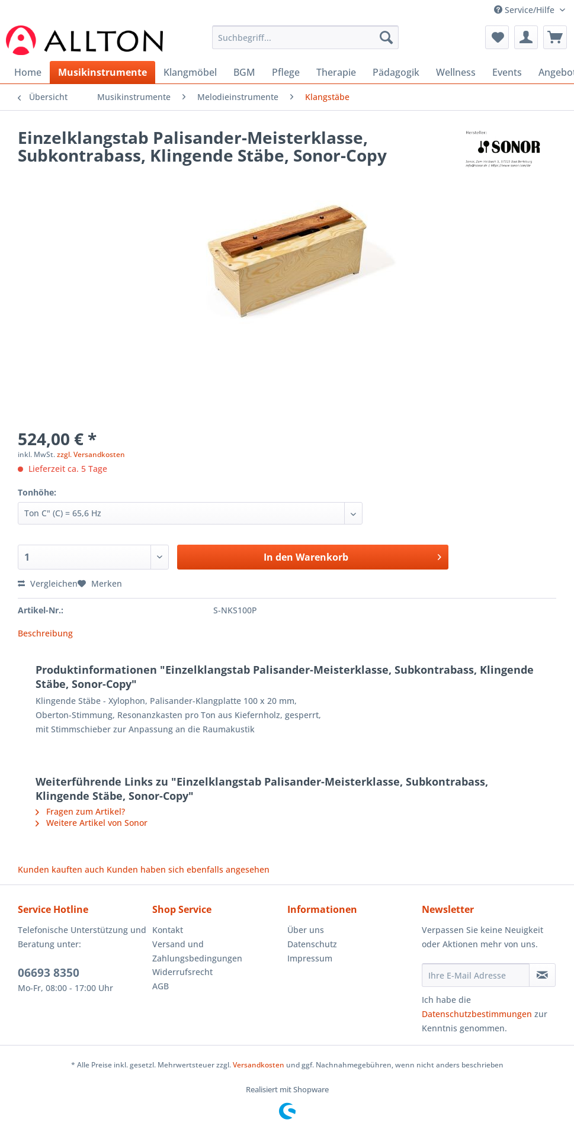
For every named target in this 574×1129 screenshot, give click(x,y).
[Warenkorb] (555, 37)
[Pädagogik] (396, 72)
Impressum (309, 958)
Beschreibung (45, 633)
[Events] (507, 72)
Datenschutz (312, 944)
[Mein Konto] (526, 37)
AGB (160, 986)
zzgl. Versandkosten (91, 454)
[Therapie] (336, 72)
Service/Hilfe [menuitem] (525, 9)
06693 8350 (48, 972)
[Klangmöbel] (190, 72)
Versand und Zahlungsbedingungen (197, 951)
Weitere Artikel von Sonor (91, 822)
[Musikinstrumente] (102, 72)
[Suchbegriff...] (305, 37)
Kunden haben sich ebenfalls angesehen (188, 869)
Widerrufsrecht (182, 971)
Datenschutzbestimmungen (477, 1013)
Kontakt (167, 929)
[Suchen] (386, 37)
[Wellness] (456, 72)
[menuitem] (305, 42)
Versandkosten (258, 1065)
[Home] (28, 72)
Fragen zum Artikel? (80, 811)
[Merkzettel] (497, 37)
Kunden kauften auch (61, 869)
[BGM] (244, 72)
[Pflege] (286, 72)
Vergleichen (48, 583)
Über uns (305, 929)
